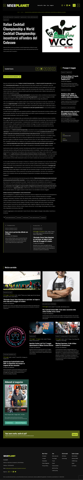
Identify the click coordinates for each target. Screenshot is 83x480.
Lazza (15, 228)
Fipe (48, 5)
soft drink (11, 228)
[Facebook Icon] (64, 5)
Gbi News (64, 456)
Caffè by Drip (55, 470)
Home (18, 12)
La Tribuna (74, 465)
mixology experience (64, 336)
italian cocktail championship (32, 17)
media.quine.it (8, 468)
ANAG (69, 89)
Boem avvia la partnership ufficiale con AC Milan (16, 233)
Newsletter (44, 460)
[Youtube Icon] (69, 5)
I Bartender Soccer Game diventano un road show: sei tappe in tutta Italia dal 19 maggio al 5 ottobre (43, 239)
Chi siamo (44, 456)
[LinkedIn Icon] (67, 5)
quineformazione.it (22, 468)
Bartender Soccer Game (38, 228)
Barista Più (40, 5)
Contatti (44, 458)
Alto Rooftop (53, 303)
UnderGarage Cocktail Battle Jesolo (9, 354)
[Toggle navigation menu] (4, 5)
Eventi (22, 12)
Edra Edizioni (74, 456)
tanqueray (63, 72)
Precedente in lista (10, 225)
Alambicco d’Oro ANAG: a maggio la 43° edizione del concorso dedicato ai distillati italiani (70, 95)
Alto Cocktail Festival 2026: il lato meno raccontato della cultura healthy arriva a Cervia (59, 310)
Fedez (7, 228)
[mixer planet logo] (9, 456)
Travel (53, 460)
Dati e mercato (55, 456)
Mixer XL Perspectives (73, 336)
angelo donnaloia (23, 17)
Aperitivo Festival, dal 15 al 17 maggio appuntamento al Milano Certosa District (41, 344)
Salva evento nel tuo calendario (12, 76)
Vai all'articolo (9, 422)
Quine (73, 463)
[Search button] (78, 5)
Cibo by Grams (55, 465)
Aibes (44, 5)
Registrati (75, 434)
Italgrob (52, 5)
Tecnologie (54, 458)
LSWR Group (74, 460)
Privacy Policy (45, 465)
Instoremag (64, 458)
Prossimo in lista (37, 225)
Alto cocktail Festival (71, 107)
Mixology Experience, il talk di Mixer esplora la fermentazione (66, 344)
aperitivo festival (32, 336)
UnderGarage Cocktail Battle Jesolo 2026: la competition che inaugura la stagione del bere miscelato (14, 363)
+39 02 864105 (10, 465)
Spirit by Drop (55, 468)
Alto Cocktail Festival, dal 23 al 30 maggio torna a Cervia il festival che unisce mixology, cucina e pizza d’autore (70, 113)
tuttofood (57, 336)
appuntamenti (6, 19)
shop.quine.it (14, 468)
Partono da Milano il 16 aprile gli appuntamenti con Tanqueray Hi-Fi (69, 77)
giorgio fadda (17, 17)
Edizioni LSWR (75, 458)
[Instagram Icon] (62, 5)
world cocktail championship (8, 17)
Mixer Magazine (45, 463)
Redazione (15, 236)
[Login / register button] (74, 5)
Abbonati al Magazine (20, 422)
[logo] (18, 5)
